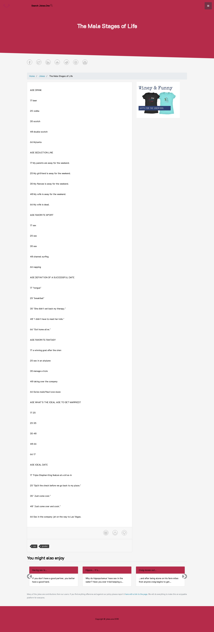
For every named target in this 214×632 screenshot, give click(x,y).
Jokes (42, 75)
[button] (29, 576)
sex (34, 546)
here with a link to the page (136, 594)
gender (45, 546)
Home (32, 75)
